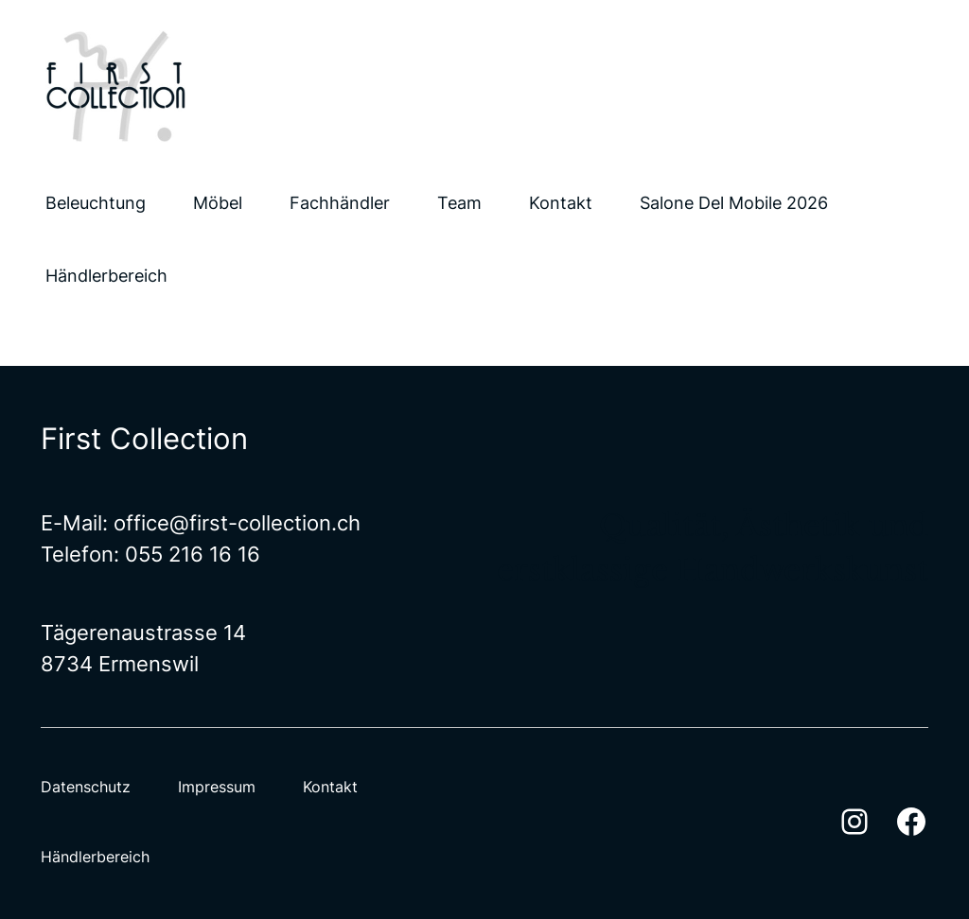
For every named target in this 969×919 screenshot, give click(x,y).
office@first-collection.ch (237, 523)
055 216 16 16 (192, 554)
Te (52, 554)
